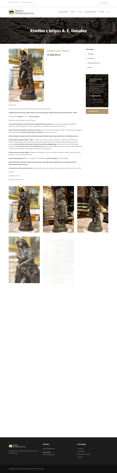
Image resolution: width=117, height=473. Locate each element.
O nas (80, 12)
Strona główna (63, 12)
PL (105, 2)
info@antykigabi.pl (27, 2)
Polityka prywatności (93, 63)
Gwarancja (90, 58)
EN (100, 2)
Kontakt (102, 12)
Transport (90, 54)
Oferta (73, 12)
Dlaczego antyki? (90, 12)
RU (107, 2)
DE (102, 2)
